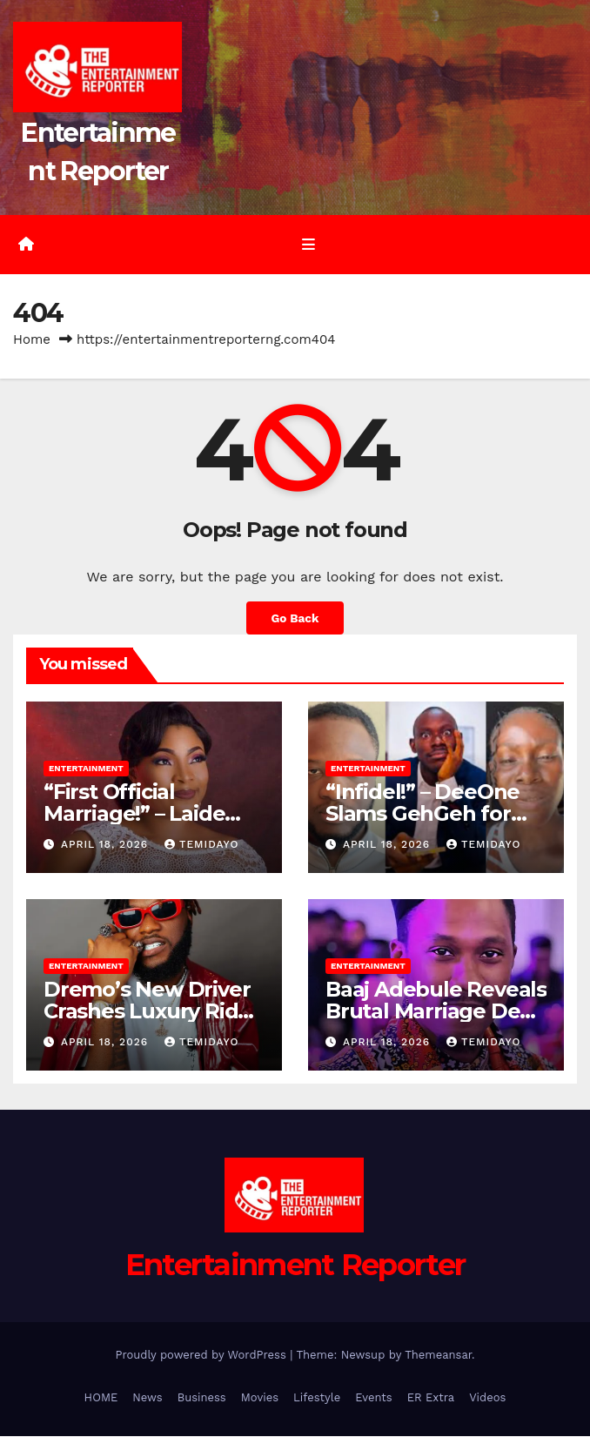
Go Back (294, 619)
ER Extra (431, 1398)
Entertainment (86, 769)
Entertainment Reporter (295, 1265)
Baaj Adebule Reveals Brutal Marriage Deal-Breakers (435, 1011)
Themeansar (438, 1355)
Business (202, 1398)
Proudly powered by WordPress (202, 1355)
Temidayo (201, 845)
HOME (101, 1398)
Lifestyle (316, 1398)
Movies (259, 1398)
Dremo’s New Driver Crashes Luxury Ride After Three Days (147, 1011)
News (147, 1398)
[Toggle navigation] (308, 245)
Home (31, 340)
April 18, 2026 (106, 845)
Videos (487, 1398)
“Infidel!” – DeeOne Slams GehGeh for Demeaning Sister (422, 814)
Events (373, 1398)
